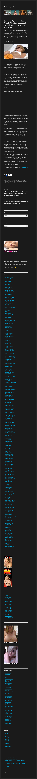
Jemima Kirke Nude (9, 409)
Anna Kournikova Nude (9, 291)
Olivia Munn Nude (8, 481)
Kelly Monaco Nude (9, 431)
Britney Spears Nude (9, 323)
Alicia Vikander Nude (9, 280)
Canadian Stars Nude (9, 691)
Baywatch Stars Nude (9, 678)
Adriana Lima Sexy (8, 278)
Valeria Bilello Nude (9, 541)
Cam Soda (7, 690)
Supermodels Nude (8, 520)
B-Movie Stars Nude (9, 303)
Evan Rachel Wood (8, 380)
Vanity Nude (7, 543)
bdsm (18, 181)
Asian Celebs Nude (8, 298)
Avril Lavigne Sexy (8, 301)
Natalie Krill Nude (8, 472)
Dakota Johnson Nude (9, 365)
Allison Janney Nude (9, 283)
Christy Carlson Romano (10, 359)
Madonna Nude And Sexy (10, 457)
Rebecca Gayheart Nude (9, 498)
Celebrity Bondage (8, 334)
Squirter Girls (7, 719)
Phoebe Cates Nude (9, 487)
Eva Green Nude (8, 377)
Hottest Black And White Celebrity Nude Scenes (14, 759)
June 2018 (7, 737)
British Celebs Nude (9, 321)
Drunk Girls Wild (8, 693)
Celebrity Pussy (8, 344)
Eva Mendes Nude (8, 379)
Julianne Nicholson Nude (10, 425)
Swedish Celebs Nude (9, 523)
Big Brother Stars (8, 311)
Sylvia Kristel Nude (8, 524)
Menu (31, 6)
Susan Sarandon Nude (9, 521)
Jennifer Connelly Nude (9, 412)
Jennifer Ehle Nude (8, 413)
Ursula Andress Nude (9, 540)
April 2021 (7, 733)
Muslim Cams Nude (9, 709)
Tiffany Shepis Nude (9, 530)
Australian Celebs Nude (9, 300)
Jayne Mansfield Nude (9, 408)
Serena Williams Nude (9, 511)
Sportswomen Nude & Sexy (10, 516)
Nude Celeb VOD (8, 600)
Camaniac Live (8, 687)
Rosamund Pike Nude (9, 503)
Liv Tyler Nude (8, 451)
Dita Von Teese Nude (9, 367)
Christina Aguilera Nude (9, 353)
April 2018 (7, 739)
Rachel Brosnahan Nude (9, 491)
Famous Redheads (8, 385)
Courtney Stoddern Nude (10, 363)
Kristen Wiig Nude (8, 435)
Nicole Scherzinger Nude (10, 478)
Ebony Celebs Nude (8, 369)
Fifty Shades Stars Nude (9, 388)
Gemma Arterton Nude (9, 392)
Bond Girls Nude (8, 317)
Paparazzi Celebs (13, 181)
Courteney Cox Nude (9, 362)
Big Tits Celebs (8, 313)
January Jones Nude (9, 406)
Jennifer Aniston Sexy (9, 411)
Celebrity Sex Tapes (9, 346)
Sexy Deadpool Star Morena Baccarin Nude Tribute (15, 763)
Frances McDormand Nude (10, 389)
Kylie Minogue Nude (9, 436)
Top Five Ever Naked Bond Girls (11, 757)
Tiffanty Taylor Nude (9, 529)
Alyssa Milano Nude (9, 284)
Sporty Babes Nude (8, 717)
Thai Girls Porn (8, 720)
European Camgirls (8, 696)
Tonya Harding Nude (9, 533)
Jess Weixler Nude (8, 418)
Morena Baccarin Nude (9, 471)
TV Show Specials (8, 536)
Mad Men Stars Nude (9, 455)
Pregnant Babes (8, 712)
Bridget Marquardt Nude (10, 320)
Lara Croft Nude (8, 439)
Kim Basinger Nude (9, 434)
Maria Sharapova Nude (9, 459)
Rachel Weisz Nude (8, 495)
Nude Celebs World (8, 710)
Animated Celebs (8, 601)
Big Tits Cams (7, 681)
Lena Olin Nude (8, 444)
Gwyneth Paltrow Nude (9, 399)
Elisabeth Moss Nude (9, 370)
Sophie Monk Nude (9, 514)
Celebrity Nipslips (8, 342)
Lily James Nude (8, 448)
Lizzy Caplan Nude (8, 452)
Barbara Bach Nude (8, 306)
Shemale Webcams (8, 714)
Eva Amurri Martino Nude (10, 376)
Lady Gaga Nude (8, 438)
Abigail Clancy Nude (9, 277)
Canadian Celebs (8, 326)
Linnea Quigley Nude (9, 449)
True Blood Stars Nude (9, 534)
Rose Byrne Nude (8, 504)
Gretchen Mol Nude (9, 398)
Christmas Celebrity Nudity (10, 357)
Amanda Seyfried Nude (9, 285)
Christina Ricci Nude (9, 354)
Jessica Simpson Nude (9, 422)
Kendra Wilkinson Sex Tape (10, 432)
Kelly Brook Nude (8, 429)
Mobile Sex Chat (8, 704)
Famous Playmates (8, 383)
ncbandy (5, 180)
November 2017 (8, 746)
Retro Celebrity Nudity (9, 501)
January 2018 (7, 743)
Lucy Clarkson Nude (9, 454)
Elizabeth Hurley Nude (9, 372)
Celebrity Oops (8, 343)
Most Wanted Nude (9, 706)
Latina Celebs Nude (9, 610)
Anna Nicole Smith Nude (10, 293)
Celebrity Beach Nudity (9, 331)
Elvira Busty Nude (8, 373)
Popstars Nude (8, 613)
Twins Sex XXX (8, 722)
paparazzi (13, 182)
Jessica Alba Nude (7, 181)
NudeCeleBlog (9, 6)
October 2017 (7, 747)
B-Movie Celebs (8, 605)
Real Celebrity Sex (8, 614)
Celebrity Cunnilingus (9, 336)
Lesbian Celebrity (8, 445)
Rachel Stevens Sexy (9, 494)
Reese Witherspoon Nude (10, 500)
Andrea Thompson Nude (10, 288)
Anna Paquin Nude (8, 294)
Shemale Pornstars (8, 713)
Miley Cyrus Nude (8, 468)
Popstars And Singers (9, 490)
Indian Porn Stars (8, 700)
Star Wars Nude (8, 517)
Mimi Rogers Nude (8, 470)
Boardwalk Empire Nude (10, 314)
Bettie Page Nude (8, 308)
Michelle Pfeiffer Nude (9, 467)
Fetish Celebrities (24, 167)
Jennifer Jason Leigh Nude (10, 415)
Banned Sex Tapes (8, 598)
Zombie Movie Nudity (9, 547)
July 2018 (6, 736)
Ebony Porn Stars (8, 694)
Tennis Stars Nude (8, 527)
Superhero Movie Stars (9, 518)
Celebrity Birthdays (9, 333)
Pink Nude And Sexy (9, 488)
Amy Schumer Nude (9, 287)
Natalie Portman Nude (9, 474)
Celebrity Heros (8, 607)
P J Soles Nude (7, 484)
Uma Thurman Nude (9, 537)
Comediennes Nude (9, 360)
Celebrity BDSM (8, 330)
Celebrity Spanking (17, 180)
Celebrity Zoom (8, 597)
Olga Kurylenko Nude (9, 480)
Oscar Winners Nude (9, 482)
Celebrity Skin (7, 595)
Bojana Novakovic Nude (9, 316)
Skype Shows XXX (8, 716)
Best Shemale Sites (8, 676)
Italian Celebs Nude (9, 403)
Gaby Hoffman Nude (9, 390)
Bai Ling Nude (7, 304)
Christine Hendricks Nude (10, 356)
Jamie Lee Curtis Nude (9, 405)
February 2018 (7, 742)
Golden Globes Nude (9, 395)
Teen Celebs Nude (8, 526)
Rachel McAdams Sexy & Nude (11, 493)
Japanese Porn (8, 701)
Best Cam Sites (8, 673)
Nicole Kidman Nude (9, 477)
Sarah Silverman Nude (9, 507)
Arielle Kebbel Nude (9, 295)
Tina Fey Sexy (7, 531)
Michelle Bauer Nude (9, 464)
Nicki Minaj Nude (8, 475)
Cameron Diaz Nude (9, 324)
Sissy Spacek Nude (8, 513)
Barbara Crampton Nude (10, 307)
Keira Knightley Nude (9, 428)
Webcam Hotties (8, 723)
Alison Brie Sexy (8, 281)
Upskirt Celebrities (8, 539)
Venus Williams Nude (9, 544)
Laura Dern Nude (8, 442)
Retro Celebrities (8, 615)
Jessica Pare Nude (8, 421)
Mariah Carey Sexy (8, 461)
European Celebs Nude (9, 375)
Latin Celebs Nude (8, 441)
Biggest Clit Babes (8, 680)
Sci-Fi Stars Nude (8, 508)
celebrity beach (21, 181)
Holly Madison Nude (9, 402)
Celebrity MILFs (8, 340)
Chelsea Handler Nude (9, 352)
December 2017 (8, 744)
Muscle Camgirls (8, 707)
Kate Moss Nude (8, 426)
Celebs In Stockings (9, 349)
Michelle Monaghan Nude (10, 465)
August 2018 (7, 734)
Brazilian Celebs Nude (9, 319)
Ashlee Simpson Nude (9, 297)
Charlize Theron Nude (9, 350)
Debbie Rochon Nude (9, 366)
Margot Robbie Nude (9, 458)
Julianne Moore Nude (9, 424)
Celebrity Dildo (8, 337)
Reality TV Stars (8, 497)
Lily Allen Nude (8, 447)
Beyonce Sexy (7, 310)
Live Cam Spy (7, 703)
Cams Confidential (8, 689)
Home (5, 772)
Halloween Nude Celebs (9, 400)
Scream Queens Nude (9, 510)
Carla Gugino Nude (8, 327)
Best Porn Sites (8, 674)
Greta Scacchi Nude (9, 396)
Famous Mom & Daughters (10, 382)
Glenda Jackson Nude (9, 393)
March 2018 (7, 740)
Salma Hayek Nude (8, 505)
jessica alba (9, 182)
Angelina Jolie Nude (9, 290)
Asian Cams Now (8, 677)
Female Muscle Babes (9, 697)
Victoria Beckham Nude (9, 546)
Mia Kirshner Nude (8, 462)
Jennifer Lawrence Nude (9, 416)
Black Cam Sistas (8, 683)
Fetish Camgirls (8, 699)
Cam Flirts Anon (8, 686)
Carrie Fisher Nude (8, 329)
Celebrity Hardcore (8, 339)
